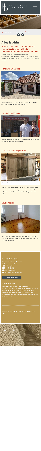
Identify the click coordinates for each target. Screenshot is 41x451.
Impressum (5, 311)
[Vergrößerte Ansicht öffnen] (20, 85)
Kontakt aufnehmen (12, 278)
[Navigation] (35, 7)
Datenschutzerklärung (18, 311)
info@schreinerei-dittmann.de (13, 272)
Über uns (27, 32)
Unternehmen (19, 32)
